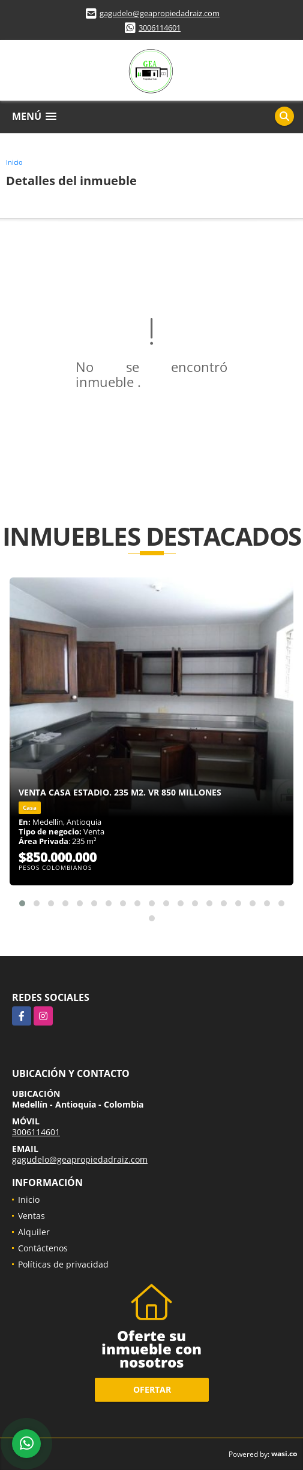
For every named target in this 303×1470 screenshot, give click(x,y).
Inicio (14, 162)
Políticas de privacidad (63, 1264)
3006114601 (160, 27)
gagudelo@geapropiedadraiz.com (160, 13)
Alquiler (34, 1232)
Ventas (31, 1215)
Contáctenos (43, 1248)
